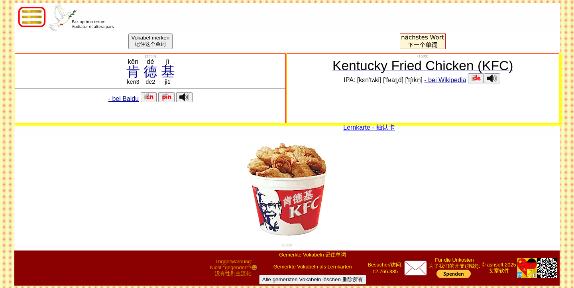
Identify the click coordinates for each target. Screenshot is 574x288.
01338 (287, 245)
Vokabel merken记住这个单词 (151, 41)
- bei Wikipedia (445, 80)
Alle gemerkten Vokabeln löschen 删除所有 (312, 279)
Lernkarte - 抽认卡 (369, 127)
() (150, 56)
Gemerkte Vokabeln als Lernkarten (312, 267)
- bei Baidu (123, 98)
